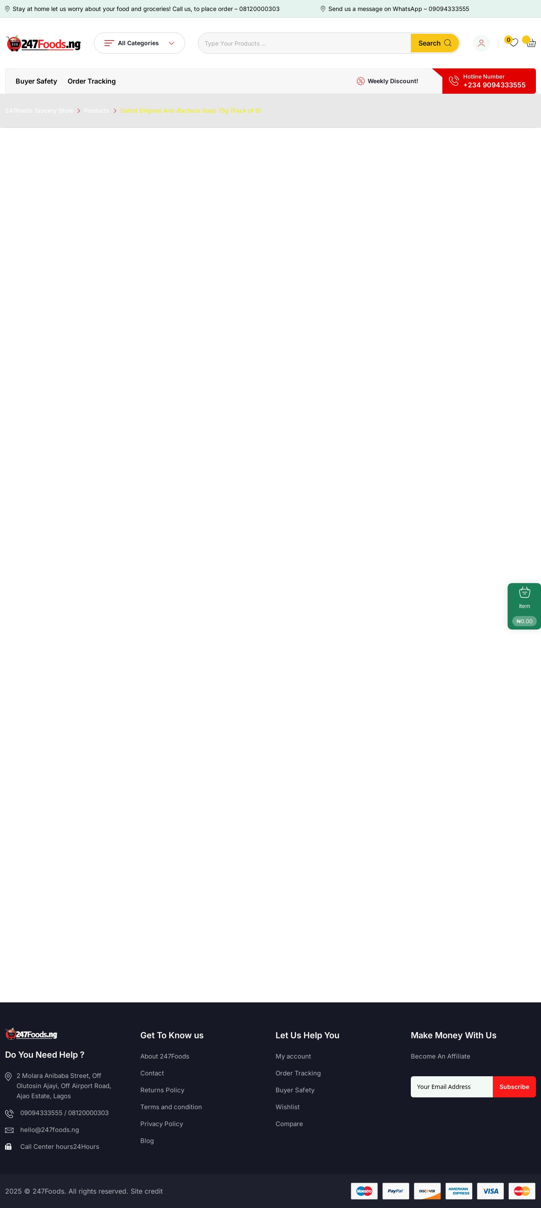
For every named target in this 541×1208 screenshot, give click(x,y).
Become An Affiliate (440, 1056)
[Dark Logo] (43, 43)
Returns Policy (162, 1090)
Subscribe (514, 1086)
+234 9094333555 (494, 85)
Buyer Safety (36, 81)
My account (293, 1056)
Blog (147, 1141)
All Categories (139, 43)
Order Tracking (92, 81)
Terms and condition (171, 1107)
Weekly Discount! (393, 80)
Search (434, 43)
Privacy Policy (161, 1124)
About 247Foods (164, 1056)
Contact (152, 1073)
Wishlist (288, 1107)
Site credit (147, 1191)
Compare (289, 1124)
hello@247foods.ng (49, 1130)
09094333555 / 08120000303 (64, 1113)
